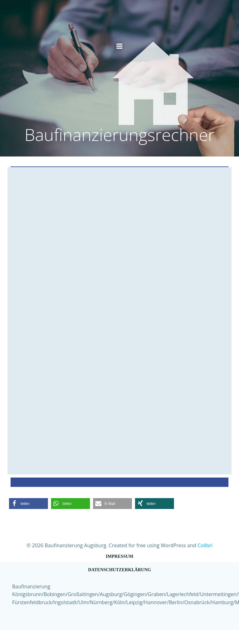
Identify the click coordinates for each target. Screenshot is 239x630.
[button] (28, 503)
